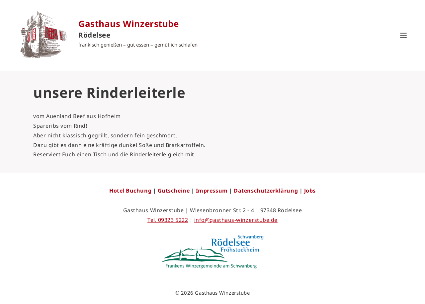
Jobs (310, 190)
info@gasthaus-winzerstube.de (236, 220)
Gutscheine (174, 190)
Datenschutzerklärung (266, 190)
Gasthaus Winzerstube (128, 24)
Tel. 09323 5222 (167, 220)
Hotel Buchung (130, 190)
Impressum (212, 190)
